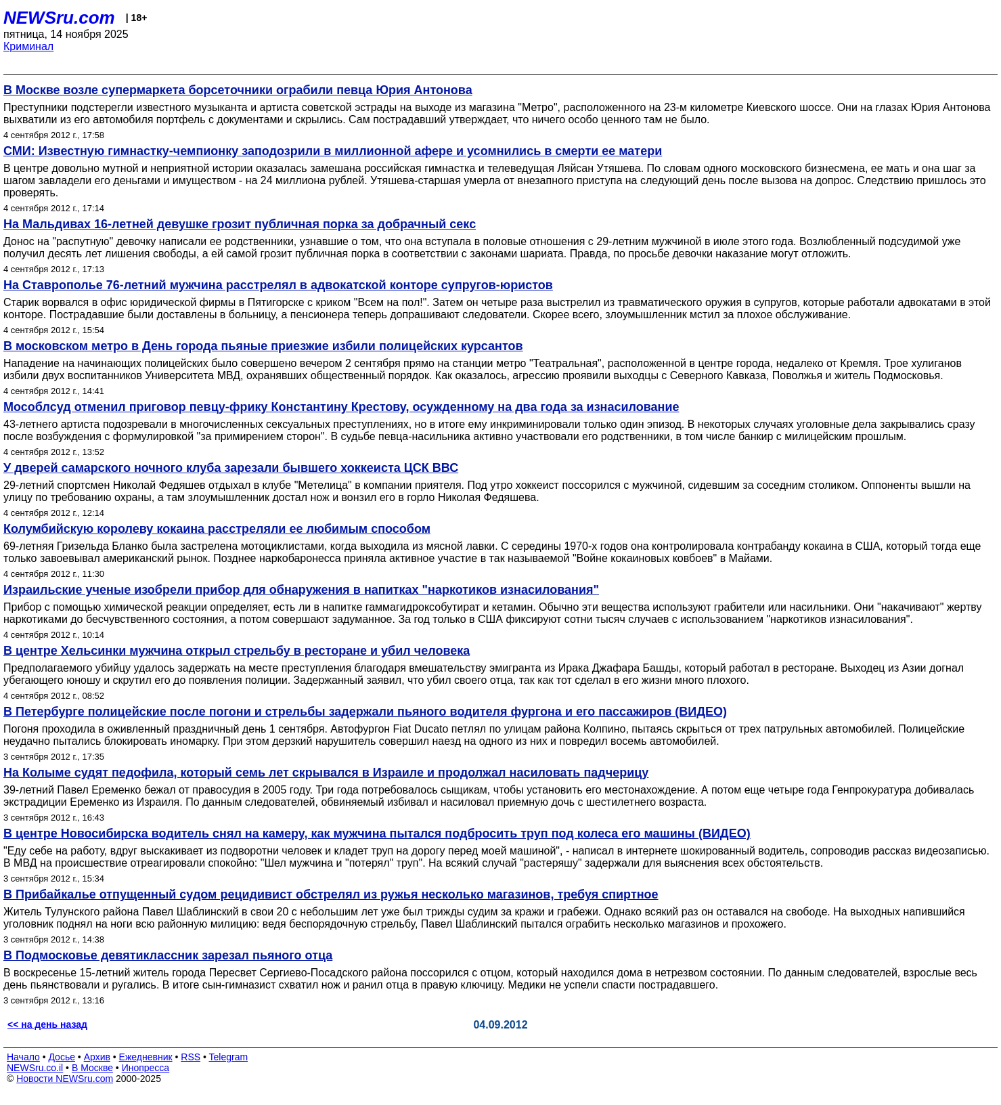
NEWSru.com (59, 17)
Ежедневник (146, 1057)
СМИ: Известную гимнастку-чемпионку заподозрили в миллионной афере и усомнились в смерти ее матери (332, 151)
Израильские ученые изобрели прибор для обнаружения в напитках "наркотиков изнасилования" (301, 590)
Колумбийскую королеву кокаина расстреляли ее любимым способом (216, 529)
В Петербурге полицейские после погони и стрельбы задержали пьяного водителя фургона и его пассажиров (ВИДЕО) (365, 711)
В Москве (92, 1067)
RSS (190, 1057)
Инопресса (146, 1067)
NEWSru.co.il (35, 1067)
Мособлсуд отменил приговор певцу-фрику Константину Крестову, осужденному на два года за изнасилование (341, 407)
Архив (97, 1057)
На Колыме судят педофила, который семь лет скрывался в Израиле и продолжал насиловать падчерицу (325, 772)
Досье (61, 1057)
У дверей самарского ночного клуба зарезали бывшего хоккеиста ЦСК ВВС (230, 468)
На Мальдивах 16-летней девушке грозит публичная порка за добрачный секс (239, 224)
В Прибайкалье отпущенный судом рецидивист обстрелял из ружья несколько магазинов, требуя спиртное (331, 894)
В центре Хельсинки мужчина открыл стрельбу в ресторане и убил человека (236, 650)
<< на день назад (47, 1024)
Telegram (228, 1057)
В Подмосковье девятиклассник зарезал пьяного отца (167, 955)
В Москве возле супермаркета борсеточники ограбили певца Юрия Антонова (237, 90)
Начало (23, 1057)
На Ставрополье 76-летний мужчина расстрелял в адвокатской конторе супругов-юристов (278, 285)
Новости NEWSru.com (64, 1078)
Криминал (28, 46)
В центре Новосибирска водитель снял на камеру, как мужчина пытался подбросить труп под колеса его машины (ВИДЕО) (377, 833)
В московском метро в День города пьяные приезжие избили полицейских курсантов (263, 346)
